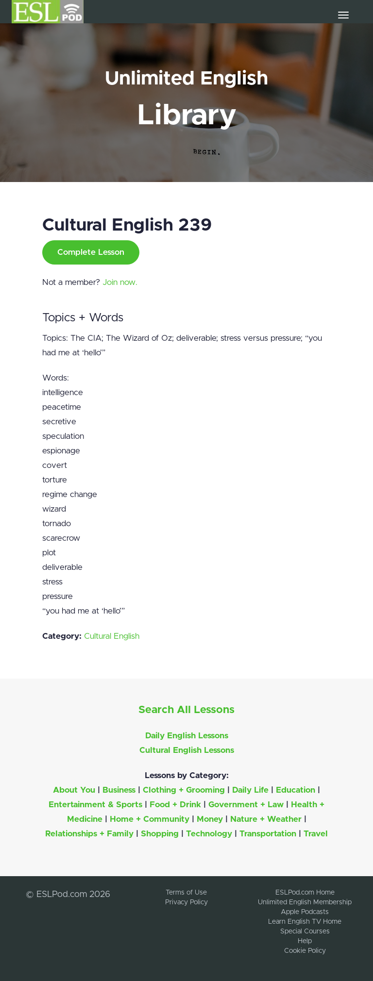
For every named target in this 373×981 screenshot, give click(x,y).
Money (210, 819)
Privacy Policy (186, 902)
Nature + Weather (266, 819)
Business (119, 790)
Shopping (160, 834)
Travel (316, 834)
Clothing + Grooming (184, 790)
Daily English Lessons (186, 736)
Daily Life (250, 790)
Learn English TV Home (304, 921)
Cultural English (111, 636)
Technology (209, 834)
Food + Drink (175, 804)
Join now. (119, 282)
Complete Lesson (90, 252)
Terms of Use (186, 892)
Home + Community (149, 819)
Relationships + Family (89, 834)
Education (295, 790)
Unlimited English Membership (305, 902)
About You (74, 790)
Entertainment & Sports (95, 804)
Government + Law (246, 804)
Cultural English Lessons (186, 750)
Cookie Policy (305, 951)
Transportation (267, 834)
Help (305, 941)
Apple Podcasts (305, 912)
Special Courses (305, 931)
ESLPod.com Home (305, 892)
